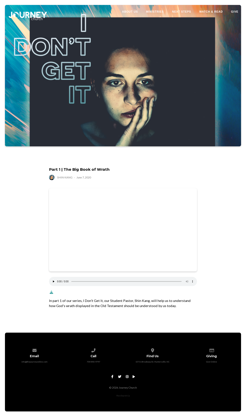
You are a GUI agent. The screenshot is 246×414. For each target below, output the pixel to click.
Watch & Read (211, 11)
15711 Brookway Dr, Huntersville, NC (152, 361)
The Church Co (123, 395)
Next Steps (181, 11)
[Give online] (212, 349)
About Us (130, 11)
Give (234, 11)
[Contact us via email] (34, 349)
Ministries (155, 11)
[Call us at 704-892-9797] (93, 349)
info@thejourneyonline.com (34, 361)
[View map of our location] (152, 349)
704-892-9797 (93, 361)
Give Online (211, 361)
